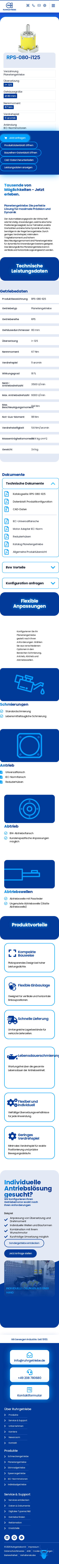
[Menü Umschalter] (44, 5)
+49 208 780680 (29, 1378)
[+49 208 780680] (29, 1372)
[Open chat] (44, 1554)
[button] (53, 6)
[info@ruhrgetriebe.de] (29, 1355)
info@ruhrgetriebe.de (29, 1360)
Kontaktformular (29, 1395)
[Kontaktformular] (29, 1390)
